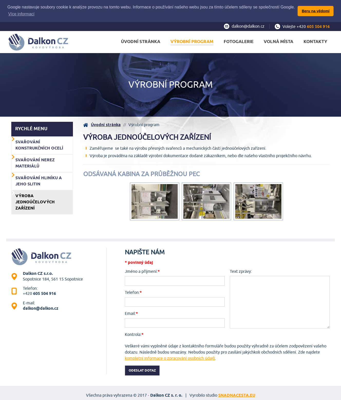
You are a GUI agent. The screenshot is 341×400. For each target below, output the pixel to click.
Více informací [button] (21, 14)
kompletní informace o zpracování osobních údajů (170, 358)
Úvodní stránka (106, 124)
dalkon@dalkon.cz (248, 25)
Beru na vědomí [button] (315, 11)
